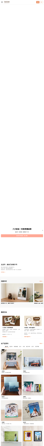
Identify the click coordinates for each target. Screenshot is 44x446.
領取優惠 (4, 336)
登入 (41, 2)
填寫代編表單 (27, 336)
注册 (38, 2)
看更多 (41, 281)
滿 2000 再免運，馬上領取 (22, 235)
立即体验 (3, 272)
